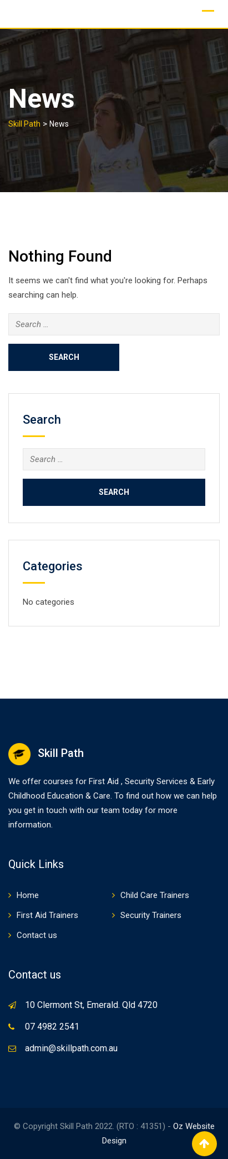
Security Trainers (150, 915)
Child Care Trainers (154, 895)
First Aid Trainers (47, 915)
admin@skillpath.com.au (71, 1048)
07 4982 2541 (52, 1026)
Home (28, 895)
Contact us (37, 935)
